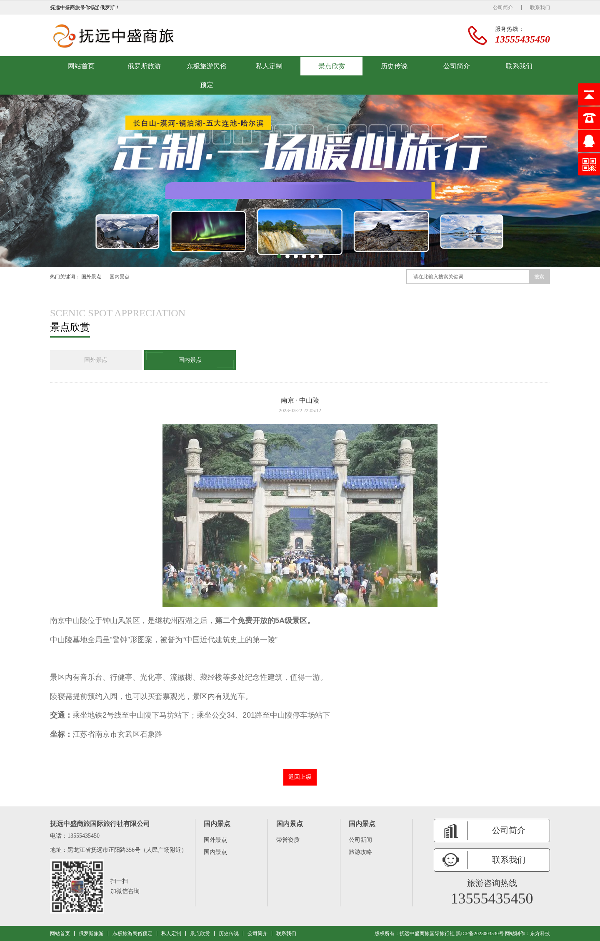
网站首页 (81, 66)
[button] (279, 256)
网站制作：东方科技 (527, 933)
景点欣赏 (331, 66)
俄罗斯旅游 (144, 66)
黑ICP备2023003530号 (480, 933)
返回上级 (300, 777)
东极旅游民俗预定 (207, 75)
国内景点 (120, 277)
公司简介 (503, 7)
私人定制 (269, 66)
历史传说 (394, 66)
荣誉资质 (288, 840)
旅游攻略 (360, 852)
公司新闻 (360, 840)
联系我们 (540, 7)
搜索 (539, 277)
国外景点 (91, 277)
